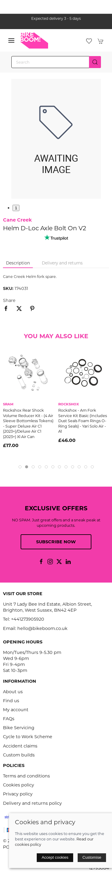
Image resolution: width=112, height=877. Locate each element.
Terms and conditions (26, 776)
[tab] (20, 466)
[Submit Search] (95, 62)
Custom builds (19, 755)
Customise (91, 857)
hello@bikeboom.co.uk (42, 628)
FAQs (8, 718)
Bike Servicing (18, 727)
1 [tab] (16, 208)
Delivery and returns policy (32, 803)
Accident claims (20, 746)
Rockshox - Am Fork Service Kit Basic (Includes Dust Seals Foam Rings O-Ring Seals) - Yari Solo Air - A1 (82, 421)
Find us (11, 700)
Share (9, 300)
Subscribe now (56, 541)
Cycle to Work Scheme (27, 736)
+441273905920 (27, 619)
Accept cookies (55, 857)
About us (13, 691)
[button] (11, 40)
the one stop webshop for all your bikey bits (54, 18)
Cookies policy (18, 785)
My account (15, 709)
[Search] (56, 62)
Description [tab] (18, 263)
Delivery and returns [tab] (62, 263)
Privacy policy (18, 794)
